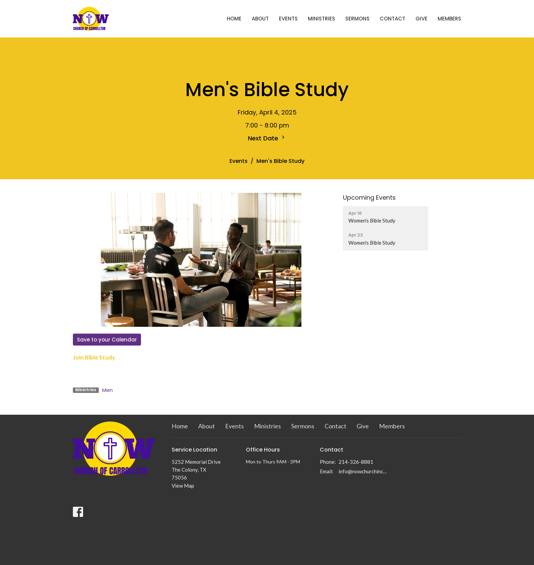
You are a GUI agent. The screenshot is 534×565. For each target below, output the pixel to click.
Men (107, 390)
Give (421, 18)
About (260, 18)
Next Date (267, 138)
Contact (392, 18)
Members (449, 18)
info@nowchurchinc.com (363, 471)
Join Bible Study (94, 357)
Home (234, 18)
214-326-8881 (356, 462)
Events (288, 18)
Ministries (321, 18)
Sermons (357, 18)
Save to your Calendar (107, 339)
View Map (183, 486)
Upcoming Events (369, 197)
